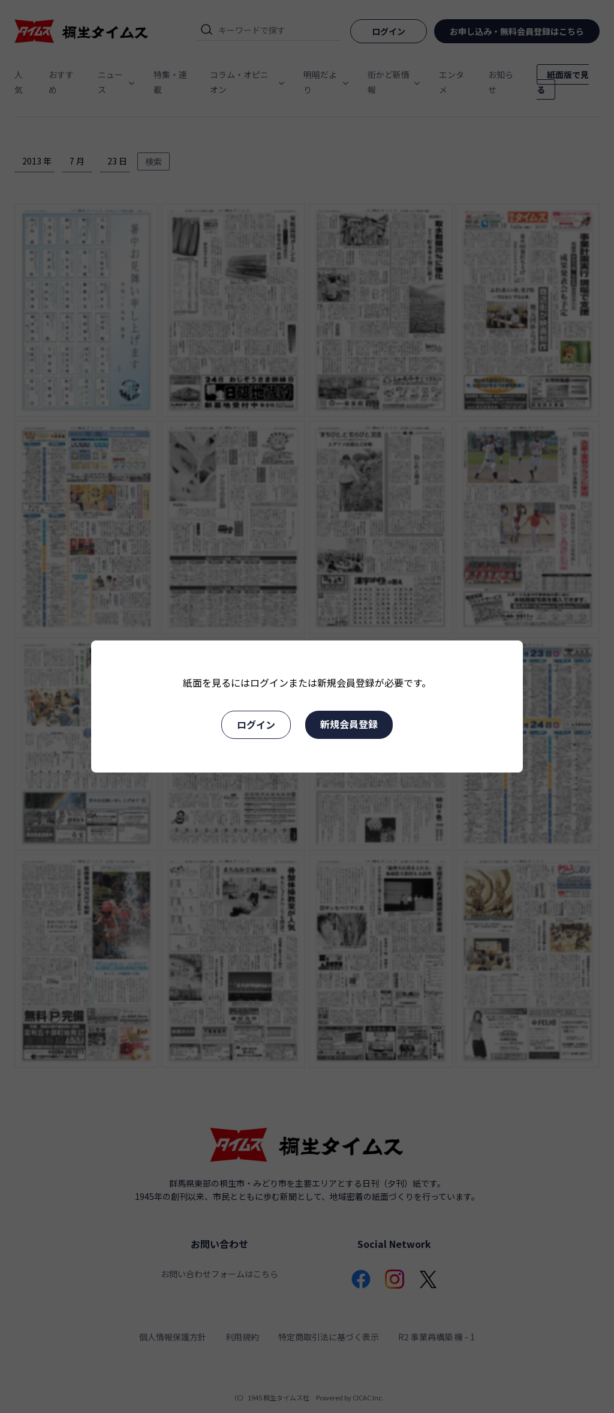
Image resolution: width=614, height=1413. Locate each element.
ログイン (256, 724)
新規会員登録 (349, 724)
